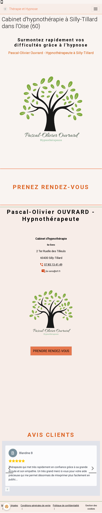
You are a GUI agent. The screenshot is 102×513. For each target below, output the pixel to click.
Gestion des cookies (91, 507)
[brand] (20, 9)
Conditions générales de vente (36, 505)
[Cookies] (6, 506)
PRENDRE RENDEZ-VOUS (51, 351)
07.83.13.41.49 (53, 264)
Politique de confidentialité (66, 505)
